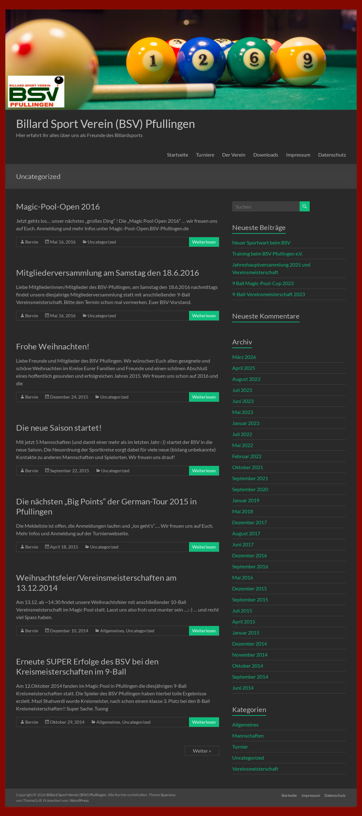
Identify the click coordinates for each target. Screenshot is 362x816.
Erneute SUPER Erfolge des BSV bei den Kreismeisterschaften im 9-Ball (87, 666)
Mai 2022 (242, 445)
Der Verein (233, 155)
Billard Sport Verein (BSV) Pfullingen (105, 123)
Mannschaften (248, 735)
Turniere (205, 155)
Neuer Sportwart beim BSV (261, 242)
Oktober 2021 (247, 467)
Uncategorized (102, 241)
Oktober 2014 (247, 666)
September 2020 (250, 489)
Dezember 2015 (249, 588)
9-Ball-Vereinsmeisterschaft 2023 (268, 294)
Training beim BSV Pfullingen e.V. (267, 253)
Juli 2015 (242, 610)
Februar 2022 (246, 456)
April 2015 (243, 621)
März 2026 (244, 357)
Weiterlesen (204, 241)
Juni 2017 (243, 544)
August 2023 (246, 379)
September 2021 (250, 478)
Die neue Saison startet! (59, 427)
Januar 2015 (245, 632)
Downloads (265, 155)
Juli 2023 (242, 390)
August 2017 (246, 533)
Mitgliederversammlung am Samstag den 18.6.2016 (107, 272)
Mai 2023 (242, 412)
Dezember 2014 (249, 643)
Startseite (177, 155)
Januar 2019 (245, 500)
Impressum (298, 155)
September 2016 (250, 566)
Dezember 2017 (249, 522)
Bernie (31, 241)
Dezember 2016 (249, 555)
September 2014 (250, 677)
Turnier (240, 747)
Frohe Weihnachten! (52, 346)
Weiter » (202, 751)
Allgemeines (112, 630)
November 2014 (249, 655)
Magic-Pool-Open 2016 (58, 206)
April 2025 (243, 368)
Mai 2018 (242, 511)
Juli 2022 (242, 434)
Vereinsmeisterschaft (255, 769)
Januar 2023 (245, 423)
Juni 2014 (243, 688)
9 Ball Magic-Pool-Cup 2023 (263, 283)
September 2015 (250, 599)
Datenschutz (332, 155)
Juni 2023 (243, 401)
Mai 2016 (242, 577)
